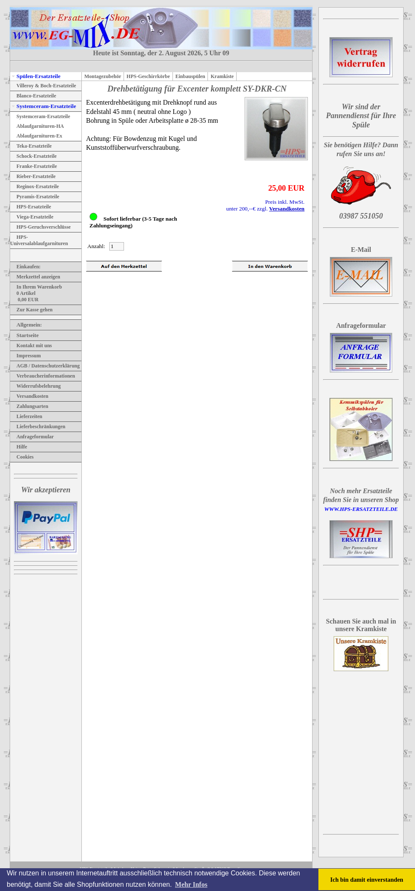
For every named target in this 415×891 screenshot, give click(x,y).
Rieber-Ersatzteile (33, 176)
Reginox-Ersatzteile (34, 186)
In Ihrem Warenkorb (36, 287)
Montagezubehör (103, 76)
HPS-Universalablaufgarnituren (39, 240)
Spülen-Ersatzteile (35, 76)
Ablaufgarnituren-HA (37, 126)
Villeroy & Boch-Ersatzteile (43, 86)
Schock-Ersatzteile (33, 156)
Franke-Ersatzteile (33, 166)
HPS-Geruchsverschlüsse (40, 227)
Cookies (22, 457)
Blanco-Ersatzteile (33, 96)
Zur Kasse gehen (31, 310)
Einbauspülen (190, 76)
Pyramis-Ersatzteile (34, 197)
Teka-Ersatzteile (31, 146)
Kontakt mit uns (31, 345)
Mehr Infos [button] (191, 884)
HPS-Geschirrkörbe (148, 76)
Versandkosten (29, 396)
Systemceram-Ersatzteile (43, 106)
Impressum (25, 356)
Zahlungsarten (29, 406)
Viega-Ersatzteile (32, 217)
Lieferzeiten (26, 416)
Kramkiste (222, 76)
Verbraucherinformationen (42, 376)
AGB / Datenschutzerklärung (45, 366)
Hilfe (18, 447)
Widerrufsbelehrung (35, 386)
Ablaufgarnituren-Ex (36, 136)
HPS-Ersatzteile (30, 207)
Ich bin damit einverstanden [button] (366, 879)
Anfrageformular (32, 437)
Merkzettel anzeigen (35, 277)
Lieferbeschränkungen (37, 426)
